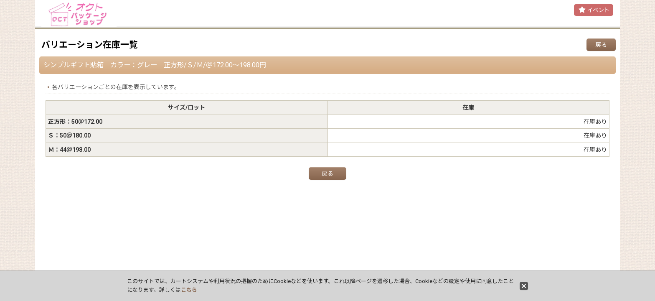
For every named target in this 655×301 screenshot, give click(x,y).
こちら (189, 290)
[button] (593, 10)
